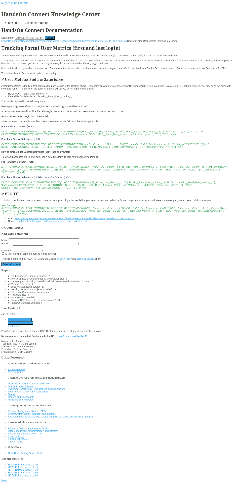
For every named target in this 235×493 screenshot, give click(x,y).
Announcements (16, 369)
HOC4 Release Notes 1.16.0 (23, 470)
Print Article (14, 326)
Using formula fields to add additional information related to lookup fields (52, 221)
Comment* (22, 250)
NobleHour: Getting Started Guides (26, 453)
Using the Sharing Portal (20, 399)
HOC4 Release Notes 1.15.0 (23, 472)
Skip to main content (14, 3)
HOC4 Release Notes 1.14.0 (23, 475)
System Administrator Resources (54, 41)
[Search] (29, 38)
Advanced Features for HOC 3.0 (25, 433)
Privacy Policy (64, 258)
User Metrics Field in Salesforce (32, 79)
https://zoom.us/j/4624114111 (72, 336)
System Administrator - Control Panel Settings (32, 414)
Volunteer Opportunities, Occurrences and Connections (36, 389)
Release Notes (15, 372)
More (4, 480)
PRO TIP (10, 194)
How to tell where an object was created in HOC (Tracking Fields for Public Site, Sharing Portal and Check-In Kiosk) (75, 218)
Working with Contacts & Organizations (28, 391)
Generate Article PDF (19, 319)
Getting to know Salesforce (22, 386)
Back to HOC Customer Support (28, 22)
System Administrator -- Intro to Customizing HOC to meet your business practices (50, 416)
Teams (11, 394)
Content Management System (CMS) (27, 411)
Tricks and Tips (119, 41)
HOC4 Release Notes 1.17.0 (23, 464)
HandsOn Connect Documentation (19, 41)
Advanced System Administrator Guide (91, 41)
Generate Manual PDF (20, 323)
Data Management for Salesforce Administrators (33, 431)
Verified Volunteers (18, 439)
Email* (40, 243)
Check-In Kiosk (16, 436)
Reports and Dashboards (21, 397)
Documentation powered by (17, 488)
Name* (40, 240)
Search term (7, 37)
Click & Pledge (15, 441)
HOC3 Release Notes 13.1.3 (23, 467)
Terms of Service (85, 258)
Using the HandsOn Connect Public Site (29, 383)
